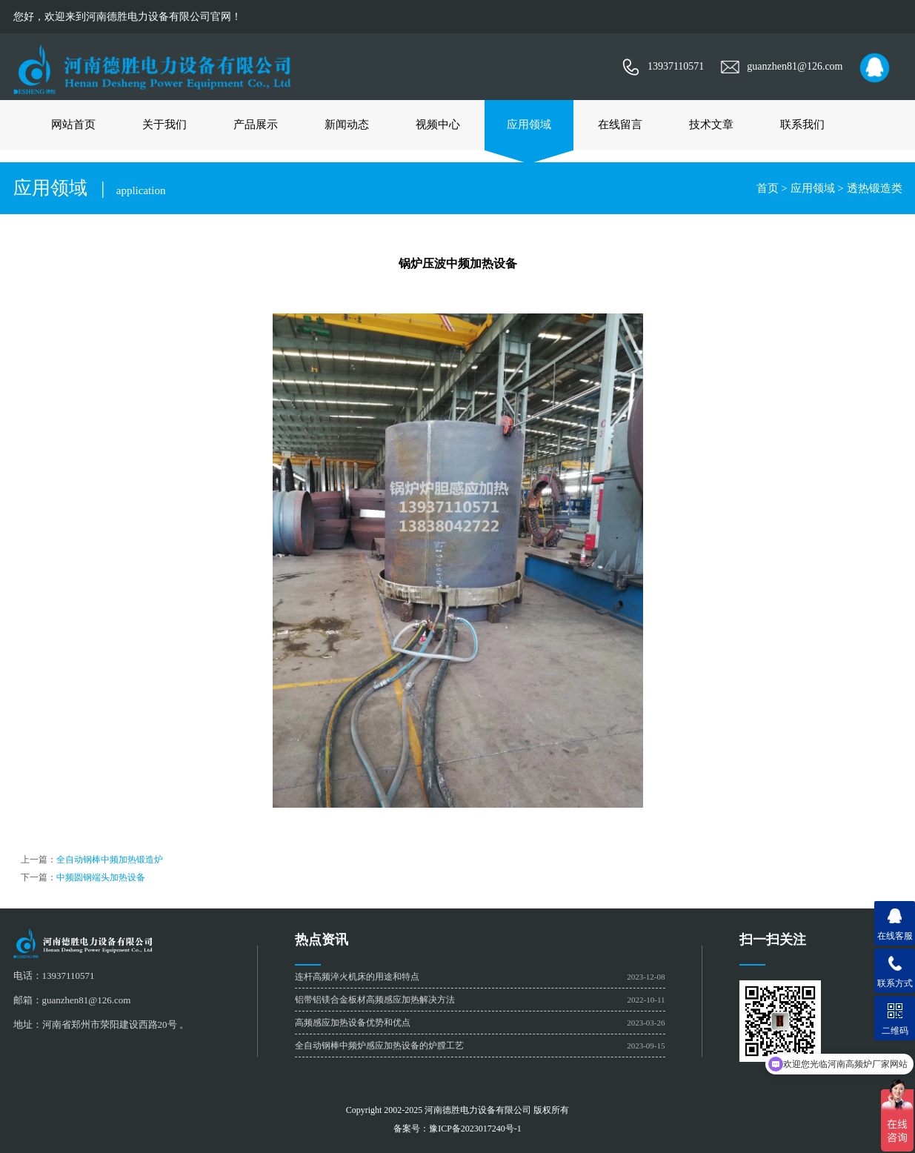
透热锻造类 (874, 188)
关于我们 (164, 124)
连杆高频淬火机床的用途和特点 (357, 976)
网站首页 (73, 124)
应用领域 (529, 124)
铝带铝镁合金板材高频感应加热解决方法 (375, 999)
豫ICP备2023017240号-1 (475, 1128)
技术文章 (711, 124)
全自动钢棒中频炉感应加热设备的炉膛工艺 (379, 1045)
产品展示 (255, 124)
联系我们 (802, 124)
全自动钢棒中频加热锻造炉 (109, 859)
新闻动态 (347, 124)
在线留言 (620, 124)
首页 (767, 188)
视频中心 (438, 124)
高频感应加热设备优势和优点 (352, 1022)
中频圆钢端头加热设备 (100, 877)
